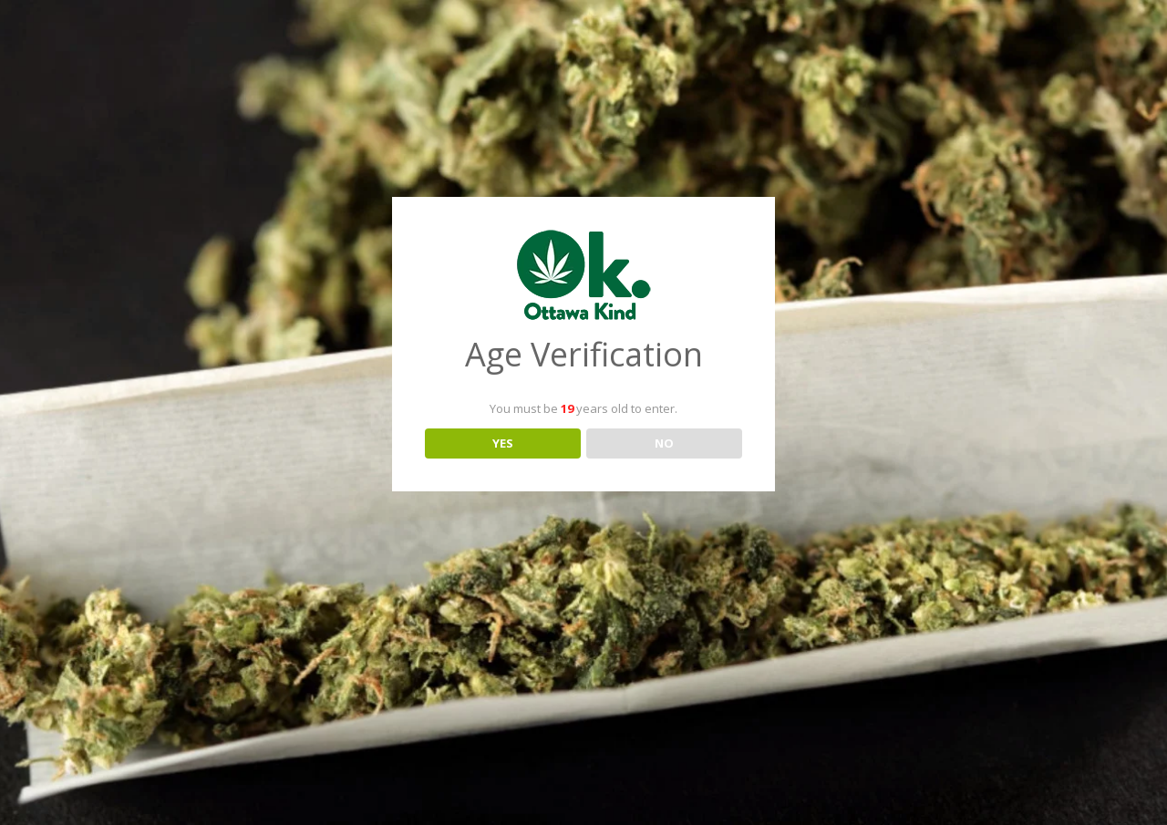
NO (664, 443)
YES (502, 443)
